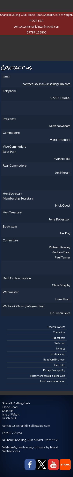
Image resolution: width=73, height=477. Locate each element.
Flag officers (58, 337)
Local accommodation (52, 381)
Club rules (59, 365)
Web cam (60, 343)
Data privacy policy (54, 370)
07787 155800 (37, 32)
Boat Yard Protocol (54, 359)
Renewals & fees (56, 326)
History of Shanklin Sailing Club (47, 375)
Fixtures (60, 348)
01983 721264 (12, 433)
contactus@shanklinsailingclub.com (36, 26)
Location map (57, 354)
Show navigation (36, 5)
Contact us (59, 332)
